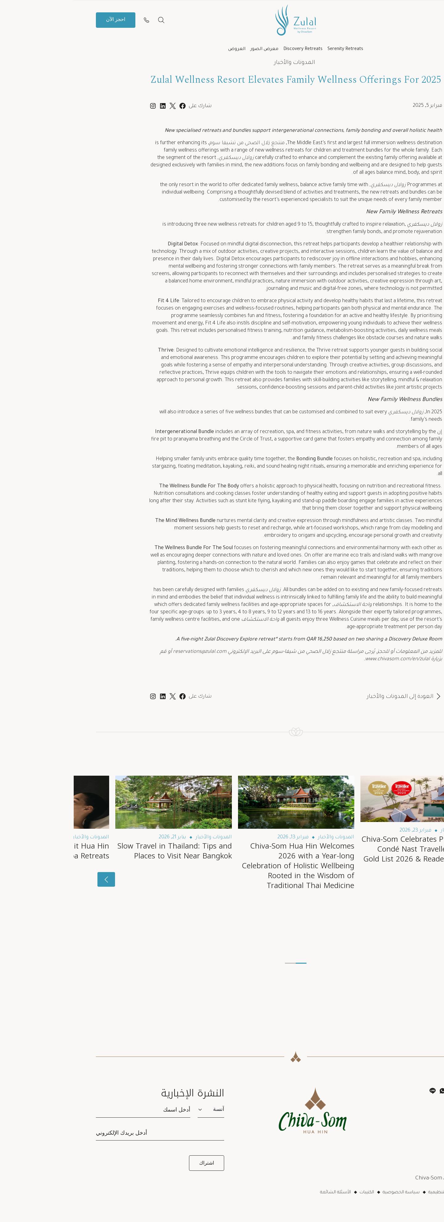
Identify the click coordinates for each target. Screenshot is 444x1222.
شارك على (126, 696)
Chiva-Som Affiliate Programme (382, 1178)
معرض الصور (191, 49)
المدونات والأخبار (220, 63)
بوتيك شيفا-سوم (401, 1136)
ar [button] (387, 20)
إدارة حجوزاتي (406, 1115)
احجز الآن (41, 20)
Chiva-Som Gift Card (396, 1147)
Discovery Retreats (229, 49)
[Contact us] (72, 20)
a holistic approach (203, 486)
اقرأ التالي (406, 756)
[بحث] (87, 20)
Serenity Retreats (272, 49)
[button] (409, 20)
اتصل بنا (411, 1105)
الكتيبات (293, 1192)
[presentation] (411, 879)
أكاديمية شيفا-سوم (398, 1126)
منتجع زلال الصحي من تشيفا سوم (173, 143)
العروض (163, 49)
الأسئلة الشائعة (261, 1192)
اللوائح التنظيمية (370, 1192)
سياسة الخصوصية (327, 1192)
